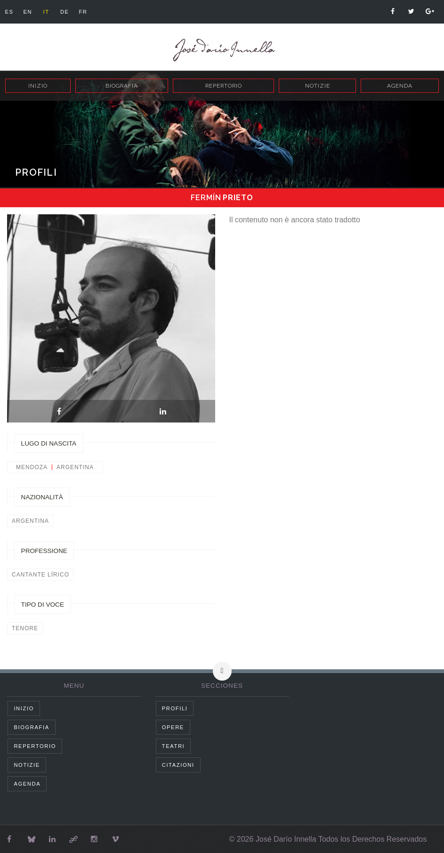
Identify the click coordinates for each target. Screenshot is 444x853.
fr (90, 12)
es (10, 12)
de (69, 12)
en (29, 12)
